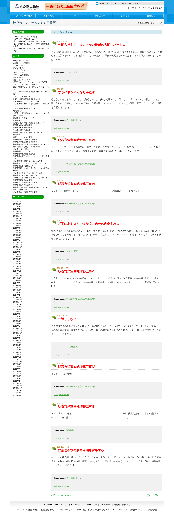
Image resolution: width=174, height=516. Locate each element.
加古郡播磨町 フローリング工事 (26, 101)
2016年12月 (17, 214)
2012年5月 (17, 345)
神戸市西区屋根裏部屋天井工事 (25, 182)
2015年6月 (17, 257)
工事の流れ (49, 16)
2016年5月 (17, 230)
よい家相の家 (18, 65)
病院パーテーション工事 (22, 137)
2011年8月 (17, 367)
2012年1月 (17, 355)
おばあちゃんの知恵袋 (21, 63)
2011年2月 (17, 381)
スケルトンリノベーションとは (25, 37)
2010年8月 (17, 395)
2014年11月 (17, 273)
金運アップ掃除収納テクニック (25, 39)
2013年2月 (17, 324)
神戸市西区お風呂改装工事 (23, 166)
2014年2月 (17, 295)
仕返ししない (67, 319)
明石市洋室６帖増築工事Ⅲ (76, 406)
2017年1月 (17, 211)
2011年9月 (17, 364)
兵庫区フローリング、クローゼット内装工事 (30, 82)
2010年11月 (17, 388)
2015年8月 (17, 252)
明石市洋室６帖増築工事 (76, 164)
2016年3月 (17, 235)
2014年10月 (17, 276)
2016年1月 (17, 240)
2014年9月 (17, 278)
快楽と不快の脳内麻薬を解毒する (81, 450)
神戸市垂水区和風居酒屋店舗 (24, 154)
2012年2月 (17, 352)
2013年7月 (17, 312)
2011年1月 (17, 383)
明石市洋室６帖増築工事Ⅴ (76, 271)
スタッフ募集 (18, 68)
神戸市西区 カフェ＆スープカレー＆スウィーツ (32, 163)
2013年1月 (17, 326)
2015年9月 (17, 249)
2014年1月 (17, 297)
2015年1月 (17, 269)
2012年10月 (17, 333)
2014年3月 (17, 292)
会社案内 (151, 16)
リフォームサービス (23, 16)
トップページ (134, 8)
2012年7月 (17, 340)
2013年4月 (17, 319)
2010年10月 (17, 390)
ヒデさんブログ (19, 70)
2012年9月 (17, 335)
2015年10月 (17, 247)
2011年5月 (17, 374)
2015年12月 (17, 242)
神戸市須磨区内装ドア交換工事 (25, 192)
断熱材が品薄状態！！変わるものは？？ (28, 123)
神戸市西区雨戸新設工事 (22, 185)
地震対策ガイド (19, 111)
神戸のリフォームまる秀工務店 (34, 22)
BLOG (159, 8)
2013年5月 (17, 316)
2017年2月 (17, 209)
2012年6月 (17, 343)
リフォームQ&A (90, 504)
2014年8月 (17, 281)
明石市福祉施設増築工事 (22, 127)
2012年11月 (17, 331)
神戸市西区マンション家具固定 (25, 175)
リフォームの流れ (72, 504)
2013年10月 (17, 304)
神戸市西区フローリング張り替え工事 (27, 173)
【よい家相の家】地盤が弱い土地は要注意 (29, 41)
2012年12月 (17, 328)
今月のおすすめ (19, 77)
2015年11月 (17, 245)
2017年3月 (17, 206)
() (61, 80)
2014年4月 (17, 290)
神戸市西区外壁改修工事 (22, 180)
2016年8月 (17, 223)
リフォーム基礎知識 (21, 75)
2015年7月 (17, 254)
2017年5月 (17, 202)
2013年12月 (17, 300)
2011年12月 (17, 357)
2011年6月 (17, 371)
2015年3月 (17, 264)
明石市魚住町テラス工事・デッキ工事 (27, 132)
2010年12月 (17, 386)
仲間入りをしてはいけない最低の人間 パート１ (92, 44)
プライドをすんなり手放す (76, 92)
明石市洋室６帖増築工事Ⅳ (76, 367)
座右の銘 (16, 120)
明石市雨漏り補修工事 (21, 130)
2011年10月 (17, 362)
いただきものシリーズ (21, 61)
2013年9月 (17, 307)
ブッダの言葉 (72, 72)
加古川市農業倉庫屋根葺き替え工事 (27, 99)
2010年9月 (17, 393)
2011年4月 (17, 376)
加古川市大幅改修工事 (21, 96)
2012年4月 (17, 347)
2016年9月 (17, 221)
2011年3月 (17, 378)
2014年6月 (17, 285)
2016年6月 (17, 228)
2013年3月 (17, 321)
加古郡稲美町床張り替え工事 (24, 108)
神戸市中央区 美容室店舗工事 (25, 139)
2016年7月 (17, 226)
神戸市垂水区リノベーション (24, 151)
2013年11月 (17, 302)
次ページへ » (154, 495)
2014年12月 (17, 271)
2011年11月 (17, 359)
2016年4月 (17, 233)
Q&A (74, 15)
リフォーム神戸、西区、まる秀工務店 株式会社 (87, 510)
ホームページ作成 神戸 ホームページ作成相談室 (138, 510)
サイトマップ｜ (149, 8)
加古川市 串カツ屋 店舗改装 (25, 84)
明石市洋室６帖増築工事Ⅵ (76, 184)
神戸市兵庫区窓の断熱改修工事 (25, 142)
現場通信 (91, 164)
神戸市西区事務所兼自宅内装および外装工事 (30, 178)
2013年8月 (17, 309)
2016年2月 (17, 238)
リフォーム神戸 (27, 6)
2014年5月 (17, 288)
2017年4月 (17, 204)
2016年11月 (17, 216)
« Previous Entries (61, 495)
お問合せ (125, 16)
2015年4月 (17, 261)
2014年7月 (17, 283)
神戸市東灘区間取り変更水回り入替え (27, 161)
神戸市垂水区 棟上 (21, 149)
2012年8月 (17, 338)
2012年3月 (17, 350)
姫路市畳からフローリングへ (24, 118)
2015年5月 (17, 259)
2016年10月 (17, 218)
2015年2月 (17, 266)
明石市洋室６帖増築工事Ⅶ (76, 140)
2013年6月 (17, 314)
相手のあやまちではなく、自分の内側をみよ (88, 223)
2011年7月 (17, 369)
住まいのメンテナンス (21, 80)
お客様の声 (100, 16)
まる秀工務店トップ (146, 23)
